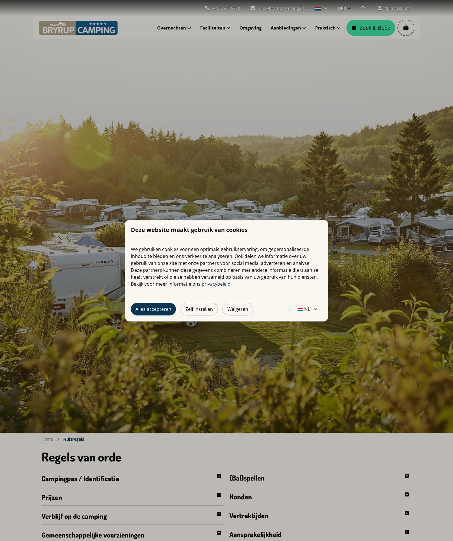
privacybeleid (216, 284)
